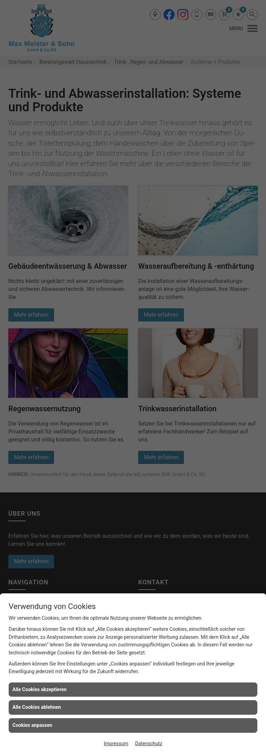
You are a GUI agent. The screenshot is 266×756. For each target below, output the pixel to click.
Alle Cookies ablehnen (36, 707)
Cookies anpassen (32, 725)
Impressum (116, 743)
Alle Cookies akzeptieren (39, 689)
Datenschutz (148, 743)
